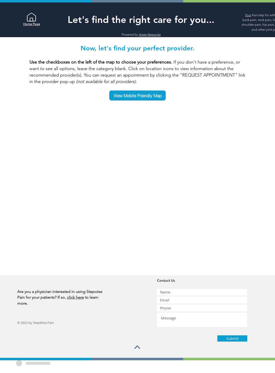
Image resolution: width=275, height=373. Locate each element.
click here (75, 297)
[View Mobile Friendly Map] (137, 95)
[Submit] (232, 338)
